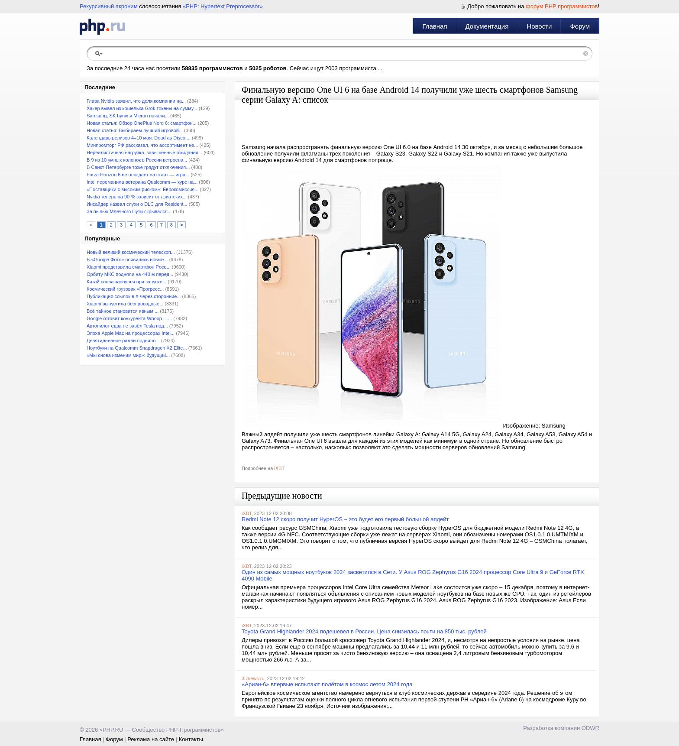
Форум (580, 26)
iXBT (279, 468)
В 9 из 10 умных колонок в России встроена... (137, 159)
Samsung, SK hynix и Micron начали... (128, 115)
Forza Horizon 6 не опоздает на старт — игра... (138, 174)
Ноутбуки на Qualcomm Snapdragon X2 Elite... (137, 347)
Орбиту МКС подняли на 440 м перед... (130, 274)
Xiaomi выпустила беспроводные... (125, 303)
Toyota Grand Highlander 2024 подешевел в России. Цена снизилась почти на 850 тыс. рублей (364, 631)
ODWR (590, 728)
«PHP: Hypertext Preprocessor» (223, 6)
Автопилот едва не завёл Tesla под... (127, 325)
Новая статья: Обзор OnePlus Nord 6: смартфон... (142, 123)
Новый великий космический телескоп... (131, 252)
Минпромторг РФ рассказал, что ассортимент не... (142, 145)
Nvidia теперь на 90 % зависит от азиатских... (137, 196)
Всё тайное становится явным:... (122, 311)
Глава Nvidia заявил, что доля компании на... (136, 101)
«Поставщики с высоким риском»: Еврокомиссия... (142, 189)
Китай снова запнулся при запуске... (126, 281)
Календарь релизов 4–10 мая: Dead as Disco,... (139, 137)
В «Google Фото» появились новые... (127, 259)
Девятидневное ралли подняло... (123, 340)
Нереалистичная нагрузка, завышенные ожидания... (144, 152)
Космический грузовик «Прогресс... (125, 289)
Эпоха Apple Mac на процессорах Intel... (131, 333)
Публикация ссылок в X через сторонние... (134, 296)
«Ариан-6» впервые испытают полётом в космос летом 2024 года (327, 684)
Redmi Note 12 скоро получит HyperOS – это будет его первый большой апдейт (345, 519)
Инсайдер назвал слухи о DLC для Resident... (137, 204)
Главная (434, 26)
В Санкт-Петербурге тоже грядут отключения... (138, 167)
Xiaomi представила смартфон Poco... (129, 266)
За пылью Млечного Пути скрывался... (129, 211)
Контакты (191, 739)
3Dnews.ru (253, 678)
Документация (487, 26)
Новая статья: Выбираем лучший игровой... (135, 130)
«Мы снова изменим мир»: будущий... (128, 355)
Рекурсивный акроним (109, 6)
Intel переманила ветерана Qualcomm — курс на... (142, 182)
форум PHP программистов (562, 6)
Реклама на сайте (150, 739)
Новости (539, 26)
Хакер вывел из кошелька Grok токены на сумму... (142, 108)
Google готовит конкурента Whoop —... (129, 318)
